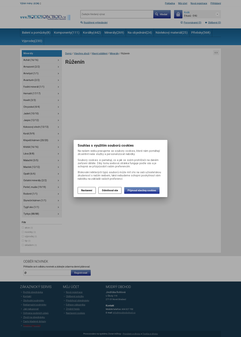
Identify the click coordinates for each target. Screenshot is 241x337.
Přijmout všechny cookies (142, 190)
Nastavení (86, 190)
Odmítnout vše (110, 190)
